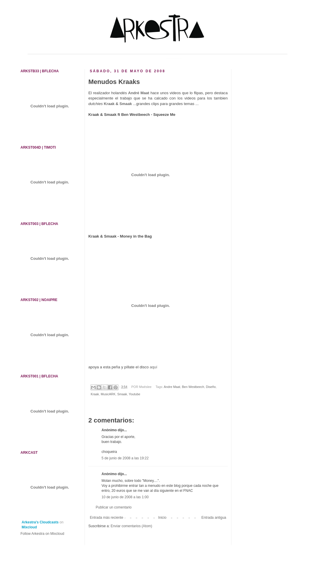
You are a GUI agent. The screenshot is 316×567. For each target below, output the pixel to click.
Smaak (122, 394)
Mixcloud (29, 527)
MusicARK (108, 394)
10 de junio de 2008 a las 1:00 (125, 497)
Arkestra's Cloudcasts (40, 522)
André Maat (138, 93)
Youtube (134, 394)
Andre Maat (172, 387)
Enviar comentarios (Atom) (131, 526)
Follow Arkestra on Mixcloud (42, 534)
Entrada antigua (213, 518)
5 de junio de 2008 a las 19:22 (125, 458)
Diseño (211, 387)
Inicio (162, 518)
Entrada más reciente (106, 518)
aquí (153, 367)
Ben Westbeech (193, 387)
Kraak (95, 394)
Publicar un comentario (114, 507)
